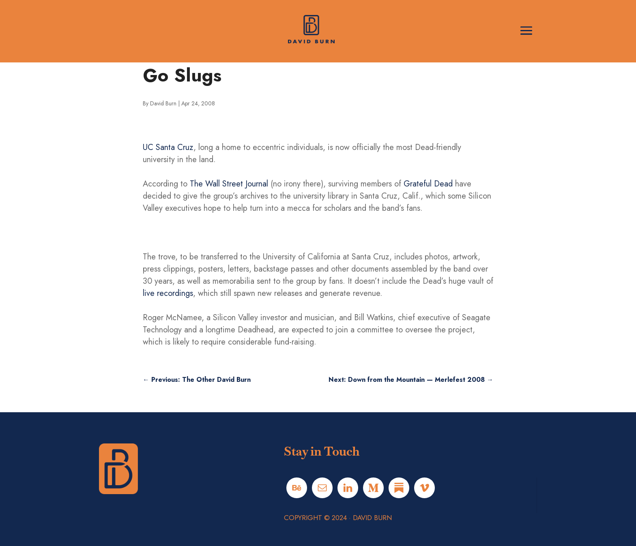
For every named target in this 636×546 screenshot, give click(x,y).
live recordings (168, 293)
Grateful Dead (428, 184)
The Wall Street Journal (229, 184)
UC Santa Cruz (168, 147)
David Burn (163, 103)
